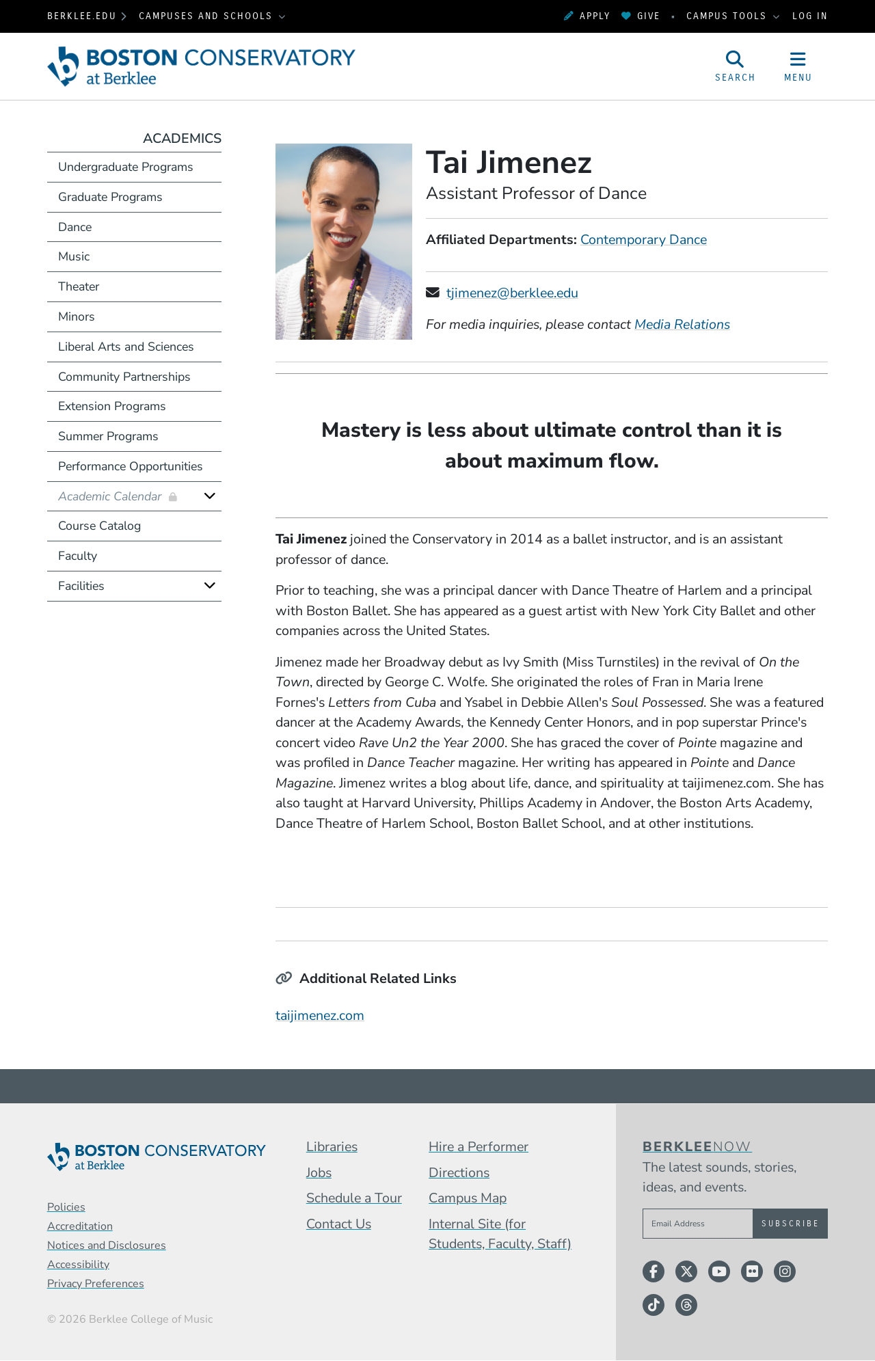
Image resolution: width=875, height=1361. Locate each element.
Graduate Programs (110, 197)
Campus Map (468, 1198)
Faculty (77, 556)
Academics (182, 138)
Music (74, 256)
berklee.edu (82, 16)
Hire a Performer (478, 1146)
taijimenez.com (319, 1015)
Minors (76, 316)
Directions (459, 1172)
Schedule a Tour (354, 1198)
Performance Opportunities (130, 466)
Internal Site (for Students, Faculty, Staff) (500, 1234)
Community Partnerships (124, 376)
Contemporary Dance (643, 239)
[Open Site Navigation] (798, 66)
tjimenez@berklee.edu (512, 293)
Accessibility (78, 1264)
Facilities (81, 586)
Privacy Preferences (95, 1283)
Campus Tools (728, 16)
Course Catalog (99, 525)
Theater (78, 286)
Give (640, 16)
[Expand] (209, 496)
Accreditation (80, 1226)
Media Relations (682, 324)
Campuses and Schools (208, 16)
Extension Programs (112, 406)
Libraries (332, 1146)
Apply (587, 16)
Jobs (319, 1172)
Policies (66, 1207)
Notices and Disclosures (106, 1245)
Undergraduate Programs (125, 167)
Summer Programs (108, 436)
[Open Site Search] (735, 66)
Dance (75, 227)
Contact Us (338, 1224)
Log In (810, 16)
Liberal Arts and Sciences (126, 346)
